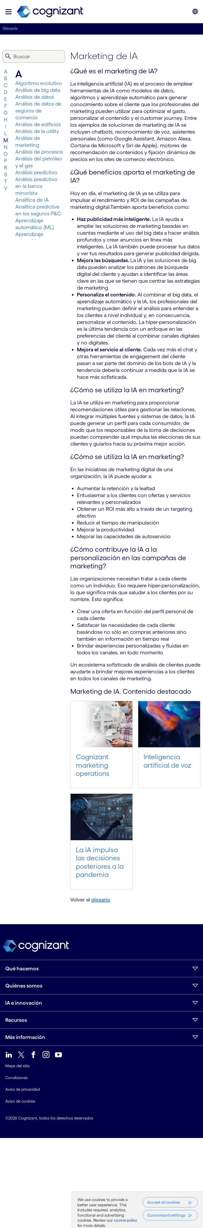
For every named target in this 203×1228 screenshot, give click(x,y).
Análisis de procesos (39, 152)
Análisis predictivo (36, 172)
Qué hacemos (22, 968)
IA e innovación (23, 1003)
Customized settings (166, 1215)
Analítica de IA (32, 200)
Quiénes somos (23, 986)
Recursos (16, 1020)
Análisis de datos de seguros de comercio (38, 110)
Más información (25, 1037)
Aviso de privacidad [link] (22, 1089)
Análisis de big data (37, 90)
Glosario (10, 28)
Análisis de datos (34, 97)
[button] (8, 11)
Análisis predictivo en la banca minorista (36, 186)
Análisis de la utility (37, 131)
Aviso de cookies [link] (20, 1101)
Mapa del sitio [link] (17, 1066)
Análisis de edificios (38, 124)
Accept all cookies (163, 1202)
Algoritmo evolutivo (38, 83)
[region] (137, 1210)
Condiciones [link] (16, 1077)
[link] (50, 12)
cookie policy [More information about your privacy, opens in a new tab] (125, 1220)
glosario (100, 900)
